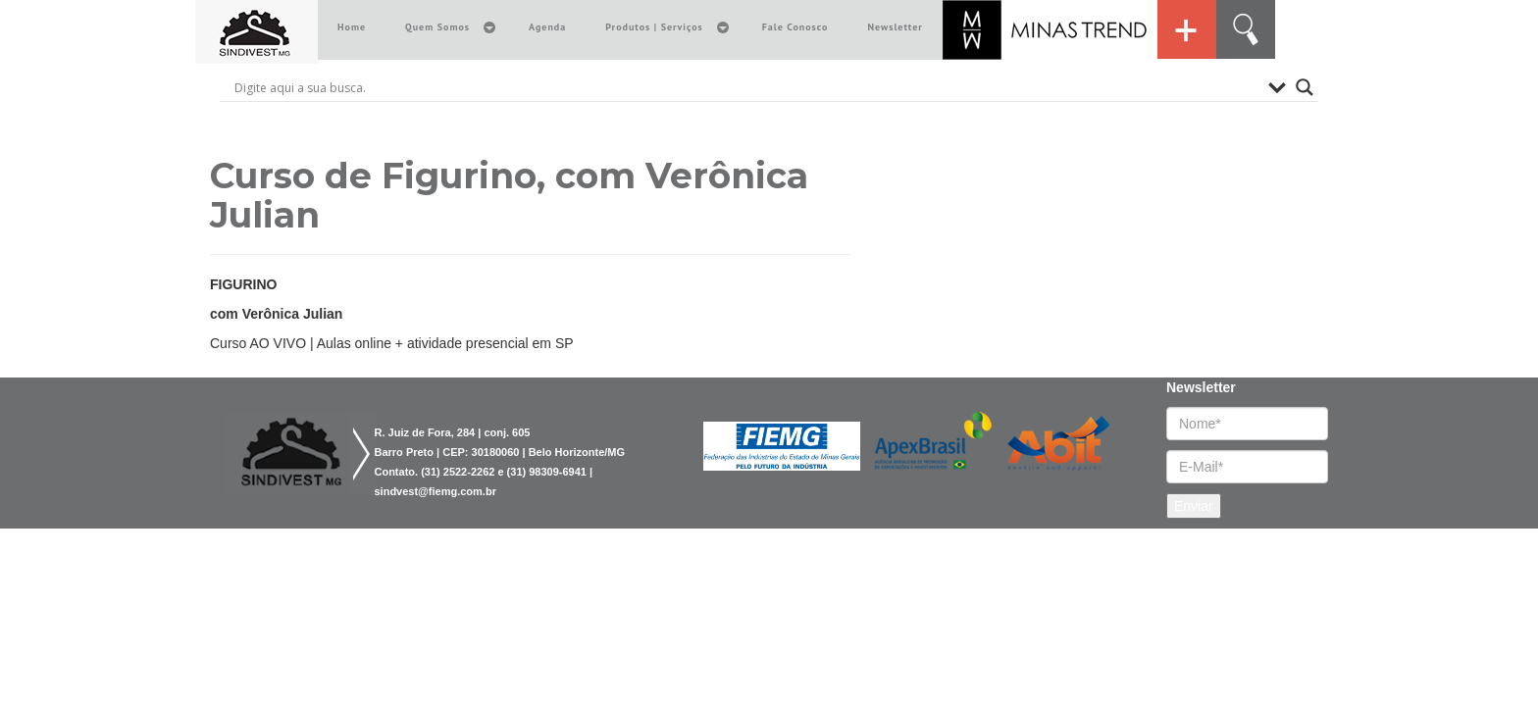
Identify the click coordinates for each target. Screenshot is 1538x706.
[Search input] (746, 87)
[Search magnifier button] (1304, 87)
